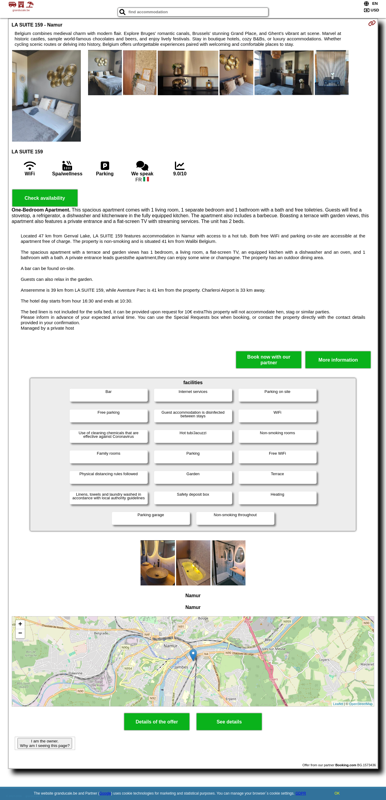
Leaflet (338, 704)
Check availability (44, 198)
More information (338, 359)
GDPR (301, 793)
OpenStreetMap (361, 704)
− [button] (20, 633)
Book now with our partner (268, 359)
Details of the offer (157, 721)
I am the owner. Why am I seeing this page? (44, 743)
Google (105, 793)
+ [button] (20, 624)
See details (229, 721)
